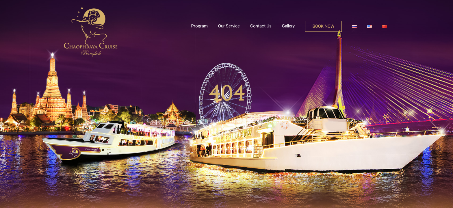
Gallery (288, 26)
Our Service (229, 26)
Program (199, 26)
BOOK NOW (323, 26)
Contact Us (261, 26)
